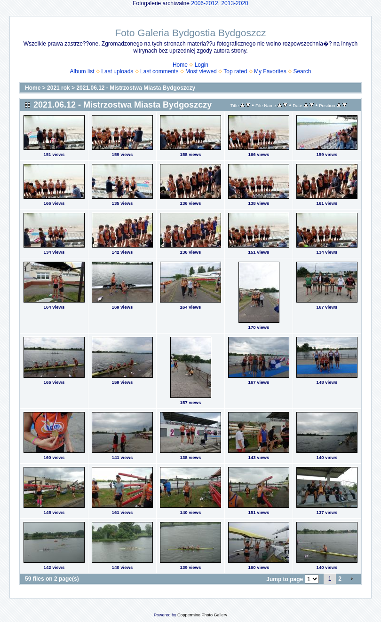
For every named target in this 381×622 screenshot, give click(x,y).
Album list (82, 71)
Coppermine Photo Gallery (202, 615)
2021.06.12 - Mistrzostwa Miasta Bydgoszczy (135, 88)
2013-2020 (234, 3)
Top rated (235, 71)
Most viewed (201, 71)
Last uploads (117, 71)
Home (180, 65)
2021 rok (58, 88)
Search (302, 71)
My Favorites (270, 71)
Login (201, 65)
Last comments (159, 71)
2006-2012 (204, 3)
